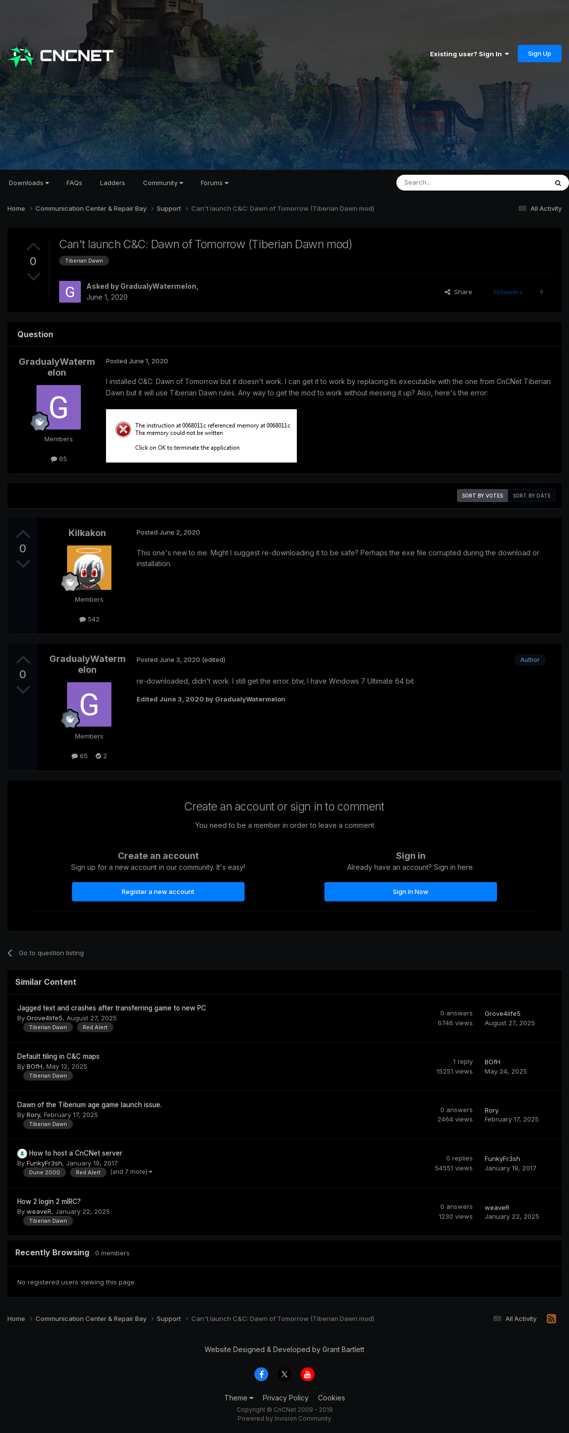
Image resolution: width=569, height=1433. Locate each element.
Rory (33, 1115)
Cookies (331, 1398)
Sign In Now (410, 891)
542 (89, 619)
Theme (238, 1398)
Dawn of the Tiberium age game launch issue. (89, 1105)
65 (59, 459)
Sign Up (539, 53)
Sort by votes (482, 496)
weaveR (39, 1211)
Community (163, 183)
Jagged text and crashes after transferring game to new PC (111, 1008)
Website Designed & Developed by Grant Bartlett (284, 1349)
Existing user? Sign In (469, 54)
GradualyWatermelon (158, 286)
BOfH (34, 1066)
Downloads (29, 183)
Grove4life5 (45, 1018)
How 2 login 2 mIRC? (49, 1201)
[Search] (446, 183)
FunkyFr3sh (44, 1163)
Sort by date (532, 496)
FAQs (74, 183)
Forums (214, 183)
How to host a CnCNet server (75, 1153)
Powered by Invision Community (284, 1418)
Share (458, 292)
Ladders (112, 183)
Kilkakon (87, 533)
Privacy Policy (286, 1398)
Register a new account (158, 891)
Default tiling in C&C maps (58, 1056)
